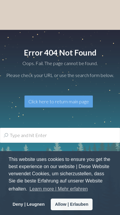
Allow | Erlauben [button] (71, 204)
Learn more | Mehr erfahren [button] (59, 188)
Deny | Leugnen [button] (28, 204)
